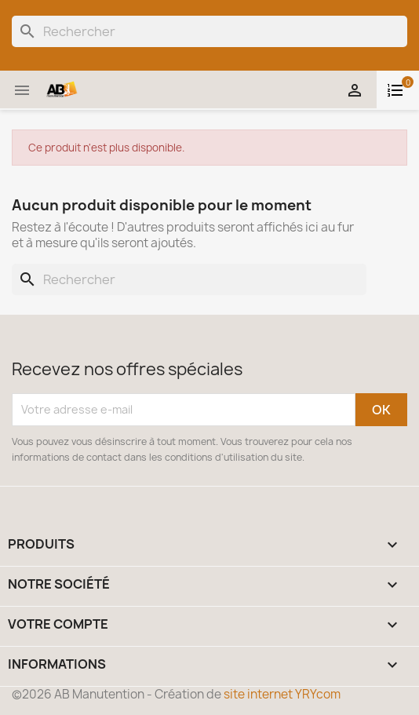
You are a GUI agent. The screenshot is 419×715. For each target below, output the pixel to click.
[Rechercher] (209, 31)
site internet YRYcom (282, 694)
